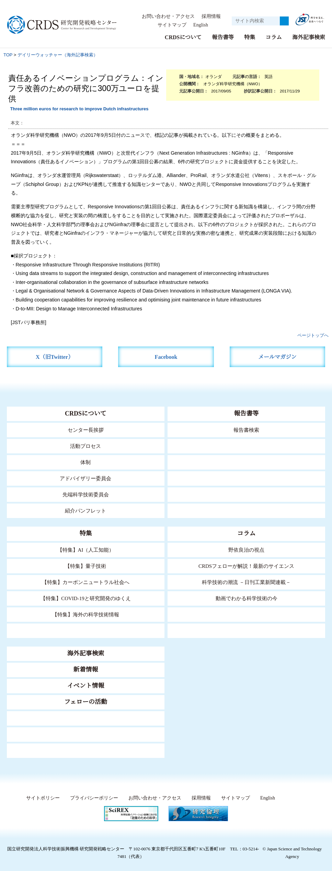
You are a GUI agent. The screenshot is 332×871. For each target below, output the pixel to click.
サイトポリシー (41, 798)
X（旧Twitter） (55, 357)
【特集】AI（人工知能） (85, 549)
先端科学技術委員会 (85, 494)
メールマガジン (277, 357)
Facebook (166, 357)
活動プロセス (85, 446)
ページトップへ (313, 335)
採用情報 (211, 16)
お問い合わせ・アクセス (168, 16)
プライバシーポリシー (92, 798)
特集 (249, 37)
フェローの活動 (85, 701)
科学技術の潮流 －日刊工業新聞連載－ (246, 582)
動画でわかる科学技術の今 (246, 598)
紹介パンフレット (85, 510)
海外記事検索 (308, 37)
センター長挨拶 (85, 429)
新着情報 (85, 669)
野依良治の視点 (246, 549)
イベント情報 (85, 685)
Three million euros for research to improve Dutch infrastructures (79, 108)
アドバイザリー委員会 (85, 478)
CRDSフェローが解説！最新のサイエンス (246, 566)
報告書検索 (246, 429)
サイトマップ (170, 25)
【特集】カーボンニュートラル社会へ (85, 582)
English (200, 25)
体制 (85, 462)
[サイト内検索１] (256, 20)
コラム (273, 37)
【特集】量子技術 (85, 566)
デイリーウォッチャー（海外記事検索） (58, 54)
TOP (7, 54)
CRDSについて (183, 37)
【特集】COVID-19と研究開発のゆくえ (85, 598)
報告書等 (223, 37)
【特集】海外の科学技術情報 (85, 614)
